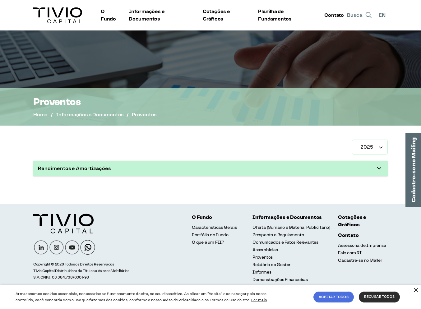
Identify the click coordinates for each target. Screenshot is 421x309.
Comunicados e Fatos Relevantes (285, 242)
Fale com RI (350, 253)
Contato (334, 15)
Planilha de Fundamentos (275, 15)
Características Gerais (214, 227)
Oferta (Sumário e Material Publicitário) (291, 227)
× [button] (415, 290)
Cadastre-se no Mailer (360, 260)
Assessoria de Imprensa (362, 245)
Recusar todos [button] (379, 297)
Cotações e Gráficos (216, 15)
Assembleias (265, 249)
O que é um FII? (208, 242)
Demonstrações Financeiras (280, 279)
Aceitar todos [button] (334, 297)
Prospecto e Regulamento (278, 235)
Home (40, 115)
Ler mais (259, 300)
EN (382, 15)
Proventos (262, 257)
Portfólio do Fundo (210, 235)
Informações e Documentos (146, 15)
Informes (261, 272)
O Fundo (108, 15)
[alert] (210, 297)
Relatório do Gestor (271, 264)
